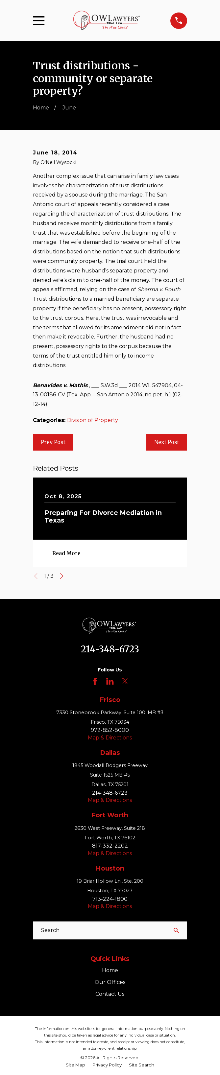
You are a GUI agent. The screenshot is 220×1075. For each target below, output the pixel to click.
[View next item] (62, 576)
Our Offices (110, 982)
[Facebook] (95, 681)
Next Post (166, 442)
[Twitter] (125, 681)
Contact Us (109, 994)
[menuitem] (75, 1065)
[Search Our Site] (176, 930)
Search (50, 930)
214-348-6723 (110, 649)
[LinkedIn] (109, 681)
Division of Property (92, 420)
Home (110, 970)
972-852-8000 (110, 730)
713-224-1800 (110, 899)
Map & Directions (110, 738)
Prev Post (53, 442)
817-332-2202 (110, 846)
